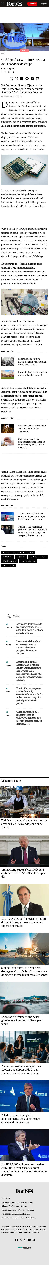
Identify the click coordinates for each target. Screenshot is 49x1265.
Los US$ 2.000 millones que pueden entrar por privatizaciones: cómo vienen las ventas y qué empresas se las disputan (24, 1169)
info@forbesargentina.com (17, 1206)
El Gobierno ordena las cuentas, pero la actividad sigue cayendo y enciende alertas (24, 824)
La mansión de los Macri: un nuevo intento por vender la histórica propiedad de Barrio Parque (28, 647)
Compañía (18, 552)
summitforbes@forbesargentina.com (21, 1210)
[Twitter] (20, 1240)
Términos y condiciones (20, 1229)
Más (28, 616)
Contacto (25, 1226)
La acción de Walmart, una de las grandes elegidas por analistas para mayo (21, 1020)
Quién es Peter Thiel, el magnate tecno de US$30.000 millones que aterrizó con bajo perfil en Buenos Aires (29, 718)
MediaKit (5, 1226)
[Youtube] (29, 1240)
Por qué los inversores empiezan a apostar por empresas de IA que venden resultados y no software (21, 1070)
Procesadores (28, 561)
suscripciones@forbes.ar (21, 1214)
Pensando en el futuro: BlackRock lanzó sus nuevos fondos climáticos (32, 362)
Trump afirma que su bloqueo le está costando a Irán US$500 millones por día (23, 873)
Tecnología (8, 565)
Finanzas (21, 556)
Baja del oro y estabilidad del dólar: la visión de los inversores (32, 429)
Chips (6, 552)
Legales (35, 1229)
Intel (43, 556)
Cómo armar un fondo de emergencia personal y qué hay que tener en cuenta (31, 517)
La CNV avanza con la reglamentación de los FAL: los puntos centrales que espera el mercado (23, 922)
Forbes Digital (7, 69)
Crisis (30, 552)
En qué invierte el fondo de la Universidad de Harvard (32, 373)
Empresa (7, 556)
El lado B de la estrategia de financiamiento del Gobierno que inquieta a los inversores (20, 1119)
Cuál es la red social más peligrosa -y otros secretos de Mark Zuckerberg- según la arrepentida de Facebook (32, 531)
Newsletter (15, 1226)
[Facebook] (16, 1240)
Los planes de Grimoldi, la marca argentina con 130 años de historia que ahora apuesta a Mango (29, 628)
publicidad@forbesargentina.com (21, 1202)
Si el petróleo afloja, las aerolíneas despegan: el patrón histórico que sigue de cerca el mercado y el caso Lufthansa (24, 971)
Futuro (33, 556)
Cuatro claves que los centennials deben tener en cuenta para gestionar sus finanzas (31, 443)
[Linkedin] (34, 1240)
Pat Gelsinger (9, 561)
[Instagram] (25, 1240)
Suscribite (32, 4)
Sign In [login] (44, 3)
